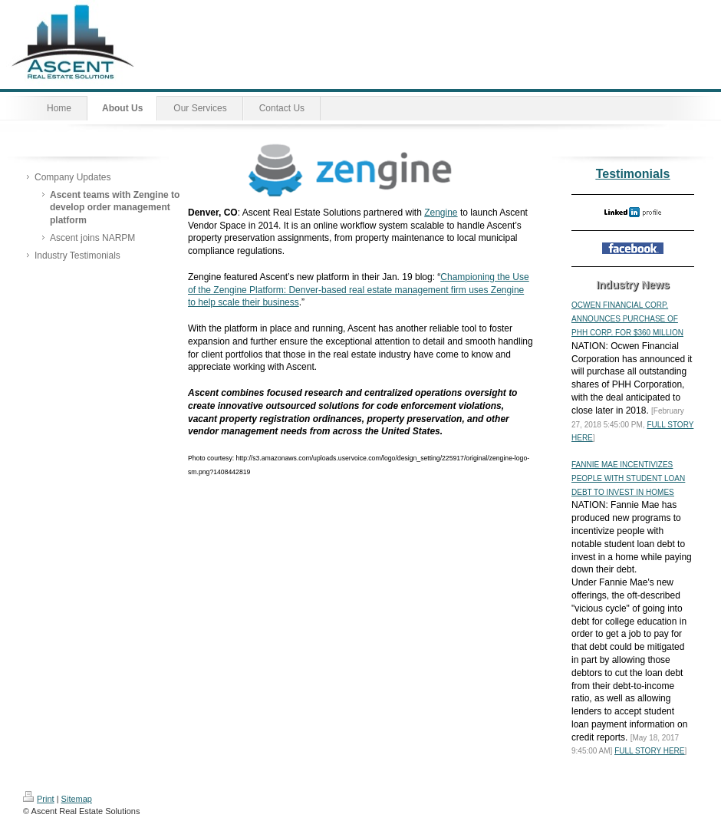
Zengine (440, 212)
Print (38, 798)
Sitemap (76, 798)
